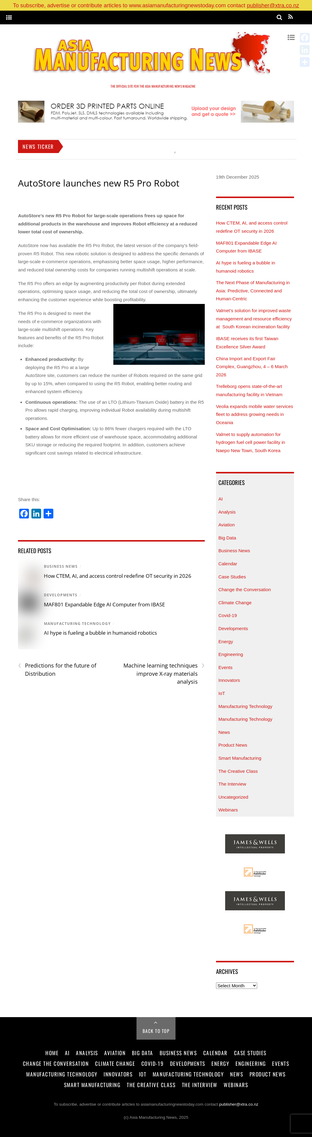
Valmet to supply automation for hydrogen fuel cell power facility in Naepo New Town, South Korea (250, 442)
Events (225, 667)
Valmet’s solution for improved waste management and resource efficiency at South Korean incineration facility (254, 318)
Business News (61, 566)
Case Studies (232, 576)
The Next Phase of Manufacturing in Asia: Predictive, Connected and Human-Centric (253, 290)
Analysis (227, 511)
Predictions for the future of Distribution (57, 669)
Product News (232, 745)
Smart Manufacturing (239, 758)
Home (51, 1053)
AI (220, 498)
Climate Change (235, 602)
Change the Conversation (244, 589)
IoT (221, 693)
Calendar (227, 563)
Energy (225, 641)
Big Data (227, 537)
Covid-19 (227, 615)
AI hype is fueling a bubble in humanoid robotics (100, 632)
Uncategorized (233, 797)
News (224, 732)
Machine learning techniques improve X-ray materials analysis (164, 673)
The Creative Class (238, 771)
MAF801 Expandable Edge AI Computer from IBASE (104, 604)
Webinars (228, 809)
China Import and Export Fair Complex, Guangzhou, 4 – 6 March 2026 (252, 366)
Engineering (230, 654)
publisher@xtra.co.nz (273, 5)
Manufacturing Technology (77, 623)
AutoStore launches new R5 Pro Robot (98, 183)
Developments (60, 595)
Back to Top (156, 1030)
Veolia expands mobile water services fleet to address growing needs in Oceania (254, 414)
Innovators (229, 680)
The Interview (232, 783)
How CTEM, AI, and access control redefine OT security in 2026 (117, 575)
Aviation (226, 524)
